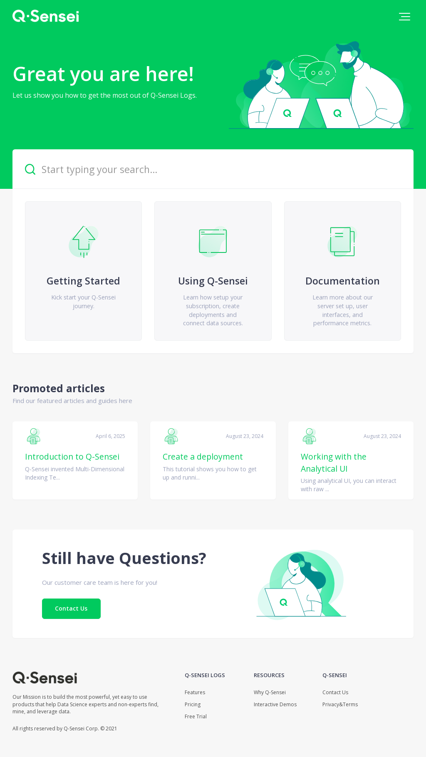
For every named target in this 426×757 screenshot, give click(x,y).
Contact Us (71, 608)
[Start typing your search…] (213, 169)
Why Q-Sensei (270, 692)
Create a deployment (203, 456)
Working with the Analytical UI (334, 462)
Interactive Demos (275, 704)
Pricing (193, 704)
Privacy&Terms (340, 704)
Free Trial (196, 716)
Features (195, 692)
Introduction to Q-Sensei (72, 456)
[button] (405, 17)
